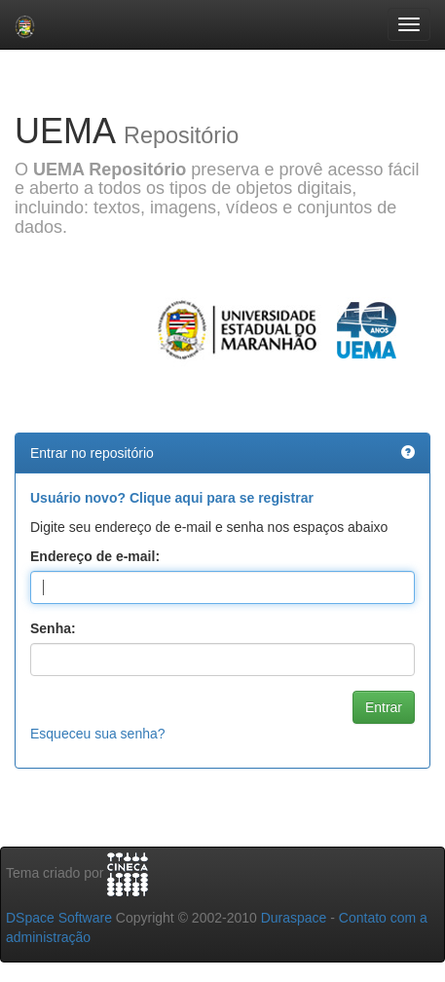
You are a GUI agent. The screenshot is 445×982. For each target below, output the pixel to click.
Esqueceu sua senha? (98, 733)
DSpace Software (59, 917)
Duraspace (294, 917)
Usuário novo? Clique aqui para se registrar (172, 498)
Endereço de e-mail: (95, 556)
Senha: (53, 628)
